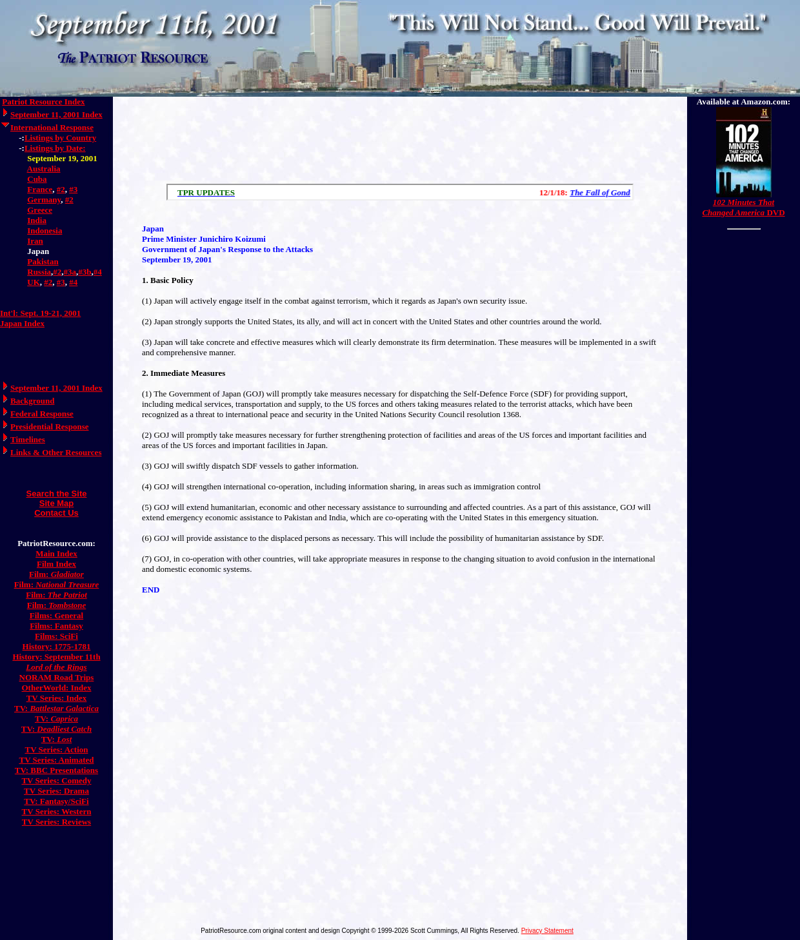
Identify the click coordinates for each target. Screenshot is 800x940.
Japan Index (22, 323)
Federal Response (42, 413)
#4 (98, 272)
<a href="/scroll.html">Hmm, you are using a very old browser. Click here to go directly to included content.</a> (400, 192)
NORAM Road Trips (56, 677)
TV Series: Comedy (56, 780)
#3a (70, 272)
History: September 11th (56, 656)
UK (33, 282)
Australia (44, 168)
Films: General (56, 615)
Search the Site (56, 493)
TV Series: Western (57, 811)
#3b (84, 272)
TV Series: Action (56, 749)
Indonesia (44, 230)
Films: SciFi (56, 636)
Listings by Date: (55, 148)
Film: (56, 574)
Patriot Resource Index (43, 101)
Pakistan (42, 261)
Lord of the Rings (56, 667)
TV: (56, 708)
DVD (743, 207)
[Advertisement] (400, 140)
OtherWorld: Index (57, 687)
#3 (73, 189)
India (36, 220)
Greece (39, 210)
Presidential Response (49, 426)
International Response (52, 127)
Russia (39, 272)
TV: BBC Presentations (56, 770)
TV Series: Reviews (56, 822)
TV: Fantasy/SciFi (56, 801)
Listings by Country (60, 137)
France (39, 189)
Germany (44, 199)
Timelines (27, 439)
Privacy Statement (547, 930)
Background (32, 401)
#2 (61, 189)
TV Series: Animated (56, 760)
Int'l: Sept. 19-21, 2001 (40, 313)
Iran (35, 241)
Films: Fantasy (56, 626)
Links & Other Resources (55, 452)
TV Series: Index (56, 698)
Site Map (56, 503)
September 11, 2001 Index (56, 114)
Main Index (56, 553)
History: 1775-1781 (57, 646)
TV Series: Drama (56, 791)
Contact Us (56, 513)
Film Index (56, 564)
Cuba (36, 179)
